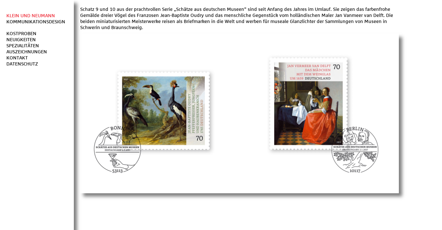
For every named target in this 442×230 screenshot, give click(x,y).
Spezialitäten (22, 45)
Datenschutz (22, 64)
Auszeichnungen (26, 52)
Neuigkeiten (21, 39)
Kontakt (17, 58)
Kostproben (21, 33)
